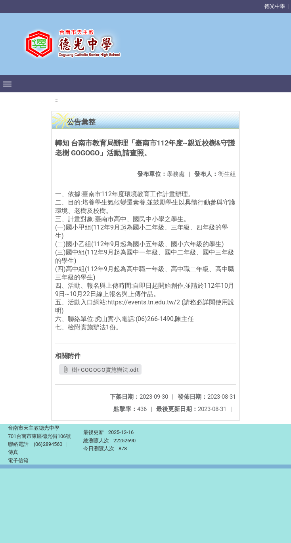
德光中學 (274, 6)
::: (56, 100)
